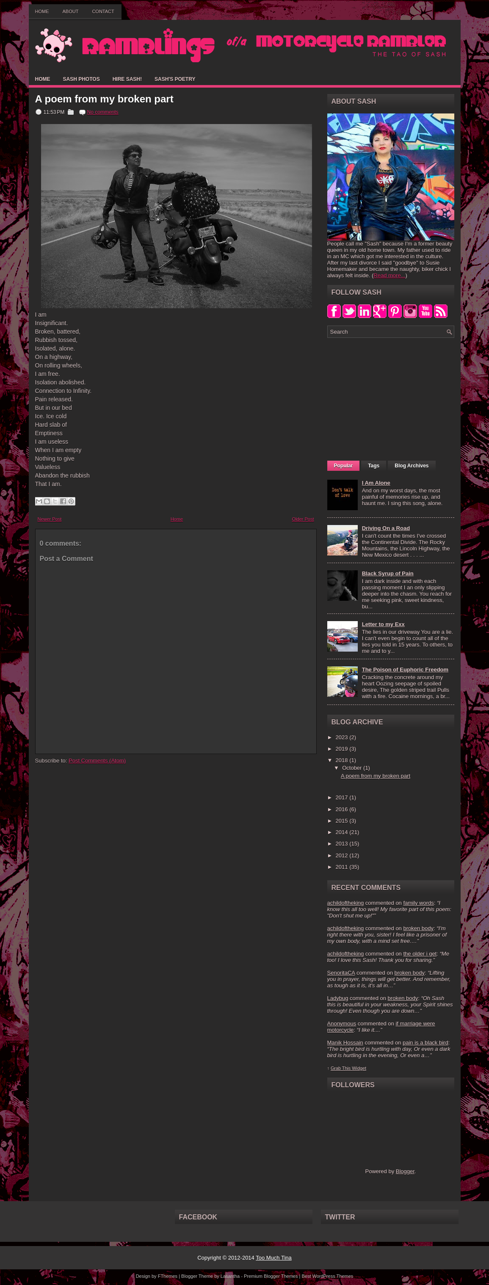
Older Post (303, 519)
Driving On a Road (386, 528)
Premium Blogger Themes (271, 1276)
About (71, 11)
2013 (343, 843)
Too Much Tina (274, 1258)
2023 (343, 737)
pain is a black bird (425, 1042)
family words (418, 903)
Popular (343, 466)
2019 (343, 749)
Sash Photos (81, 79)
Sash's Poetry (175, 79)
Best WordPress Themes (327, 1276)
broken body (418, 928)
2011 (343, 867)
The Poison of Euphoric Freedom (405, 669)
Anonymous (341, 1023)
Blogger (405, 1171)
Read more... (389, 275)
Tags (373, 466)
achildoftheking (345, 903)
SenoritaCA (341, 973)
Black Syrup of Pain (388, 573)
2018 (343, 760)
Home (42, 11)
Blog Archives (411, 466)
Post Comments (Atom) (97, 760)
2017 (343, 797)
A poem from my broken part (104, 99)
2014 (343, 832)
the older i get (420, 954)
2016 (343, 809)
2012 (343, 855)
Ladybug (337, 998)
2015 (343, 821)
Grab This (341, 1068)
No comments (103, 112)
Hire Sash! (127, 79)
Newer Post (50, 519)
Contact (103, 11)
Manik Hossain (345, 1042)
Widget (359, 1068)
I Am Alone (376, 483)
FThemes (167, 1276)
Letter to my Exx (383, 624)
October (352, 768)
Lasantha (230, 1276)
